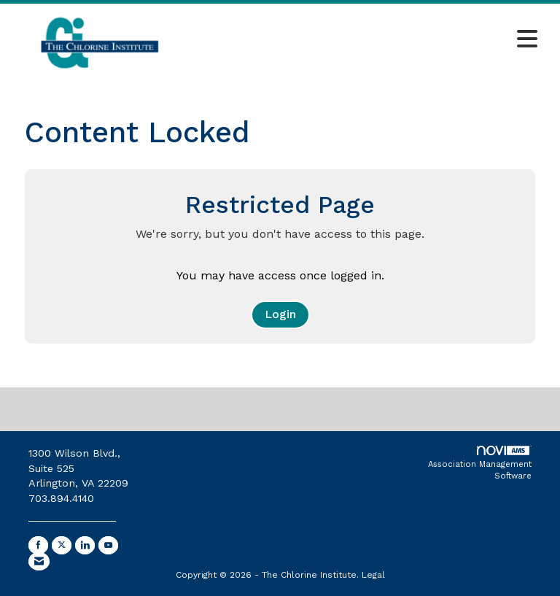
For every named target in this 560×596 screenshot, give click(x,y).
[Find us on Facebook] (38, 545)
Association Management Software (480, 463)
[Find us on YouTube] (108, 545)
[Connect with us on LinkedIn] (85, 545)
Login (280, 314)
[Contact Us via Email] (39, 561)
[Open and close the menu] (366, 40)
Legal (373, 575)
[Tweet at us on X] (61, 545)
